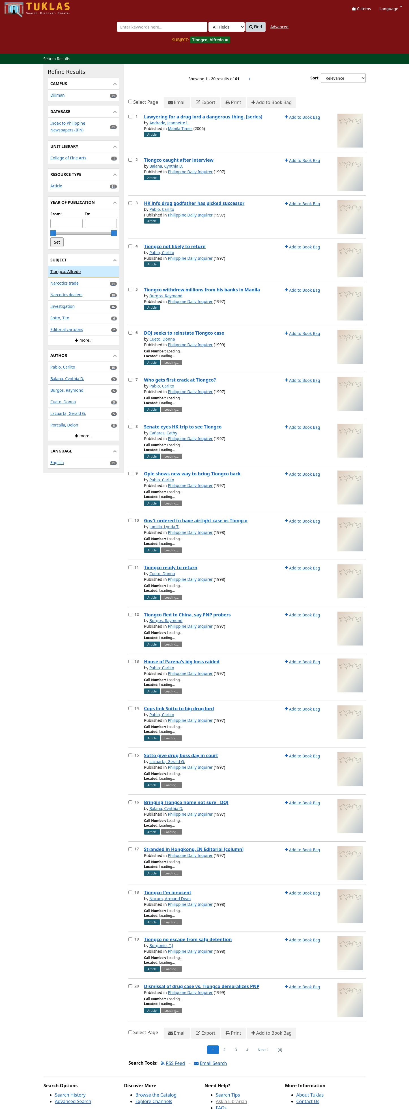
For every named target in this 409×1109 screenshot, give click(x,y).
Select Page (145, 102)
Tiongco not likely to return (175, 246)
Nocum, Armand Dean (170, 898)
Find (255, 27)
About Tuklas (310, 1095)
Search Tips (228, 1095)
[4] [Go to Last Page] (280, 1049)
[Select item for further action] (130, 116)
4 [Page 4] (247, 1049)
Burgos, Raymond (165, 295)
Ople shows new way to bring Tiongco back (192, 474)
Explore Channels (153, 1101)
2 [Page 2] (224, 1049)
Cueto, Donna (162, 339)
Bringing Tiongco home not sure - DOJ (186, 802)
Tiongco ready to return (170, 567)
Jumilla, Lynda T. (164, 526)
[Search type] (226, 27)
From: (56, 213)
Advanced (279, 26)
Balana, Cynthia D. (166, 166)
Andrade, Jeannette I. (168, 122)
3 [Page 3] (236, 1049)
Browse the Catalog (156, 1095)
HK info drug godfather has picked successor (194, 203)
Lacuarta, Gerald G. (167, 761)
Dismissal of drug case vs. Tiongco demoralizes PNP (201, 986)
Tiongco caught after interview (179, 160)
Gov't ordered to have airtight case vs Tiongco (195, 520)
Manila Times (180, 128)
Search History (70, 1095)
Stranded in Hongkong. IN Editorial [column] (194, 849)
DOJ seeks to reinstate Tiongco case (184, 333)
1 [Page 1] (213, 1049)
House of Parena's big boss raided (181, 662)
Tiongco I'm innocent (167, 892)
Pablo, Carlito (161, 209)
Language (391, 8)
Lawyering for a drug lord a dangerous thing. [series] (203, 117)
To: (88, 213)
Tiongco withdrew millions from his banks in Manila (202, 290)
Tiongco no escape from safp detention (188, 939)
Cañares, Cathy (163, 433)
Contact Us (307, 1101)
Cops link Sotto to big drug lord (179, 708)
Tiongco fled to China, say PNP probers (187, 615)
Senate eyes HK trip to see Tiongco (182, 427)
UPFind (18, 7)
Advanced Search (73, 1101)
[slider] (53, 233)
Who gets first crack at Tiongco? (180, 380)
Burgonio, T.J (161, 945)
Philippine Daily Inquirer (190, 171)
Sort (314, 78)
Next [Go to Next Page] (263, 1049)
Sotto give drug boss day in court (181, 755)
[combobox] (162, 27)
